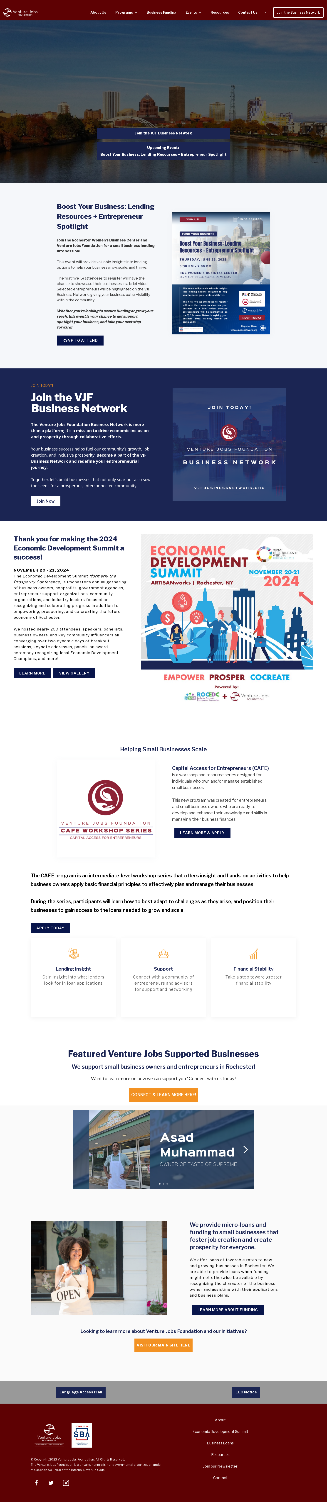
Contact (220, 1478)
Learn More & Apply (202, 833)
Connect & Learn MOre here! (163, 1094)
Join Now (46, 501)
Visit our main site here (163, 1345)
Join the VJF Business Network (163, 133)
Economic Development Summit (220, 1431)
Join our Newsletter (220, 1466)
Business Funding (162, 12)
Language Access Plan (80, 1392)
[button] (126, 12)
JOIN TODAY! (42, 385)
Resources (220, 12)
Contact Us (248, 12)
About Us (98, 12)
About (220, 1420)
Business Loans (220, 1443)
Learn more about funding (228, 1310)
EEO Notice (246, 1392)
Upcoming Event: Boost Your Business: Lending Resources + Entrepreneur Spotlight (163, 151)
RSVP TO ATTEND (80, 340)
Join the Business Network (298, 12)
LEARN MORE (32, 673)
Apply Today (50, 928)
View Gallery (74, 673)
